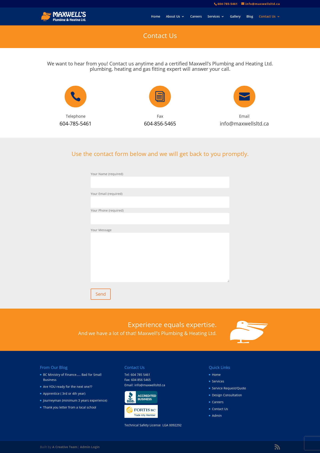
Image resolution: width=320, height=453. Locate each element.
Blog (249, 16)
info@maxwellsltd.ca (149, 385)
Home (155, 16)
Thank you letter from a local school (69, 407)
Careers (196, 16)
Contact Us (267, 16)
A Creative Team (64, 447)
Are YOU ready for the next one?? (67, 386)
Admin (217, 415)
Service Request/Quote (229, 388)
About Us (173, 16)
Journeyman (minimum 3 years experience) (75, 400)
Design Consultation (227, 395)
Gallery (235, 16)
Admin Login (90, 447)
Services (214, 16)
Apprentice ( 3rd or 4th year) (64, 393)
